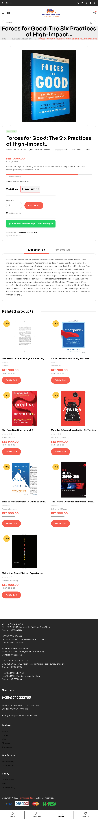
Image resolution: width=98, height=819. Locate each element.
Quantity (10, 200)
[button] (7, 3)
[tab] (36, 250)
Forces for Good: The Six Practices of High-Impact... (49, 31)
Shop (12, 817)
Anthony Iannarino (9, 509)
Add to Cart (34, 205)
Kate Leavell (56, 366)
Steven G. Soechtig (10, 581)
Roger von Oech (8, 437)
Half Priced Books (27, 798)
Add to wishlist (15, 213)
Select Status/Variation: (17, 181)
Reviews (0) (61, 249)
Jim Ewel (5, 366)
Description (36, 249)
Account (37, 817)
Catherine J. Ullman (59, 509)
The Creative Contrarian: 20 (17, 430)
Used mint (30, 189)
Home (3, 39)
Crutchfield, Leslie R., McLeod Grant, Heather (31, 150)
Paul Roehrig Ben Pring (60, 437)
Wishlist (85, 817)
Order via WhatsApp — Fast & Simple (31, 223)
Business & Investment (22, 39)
